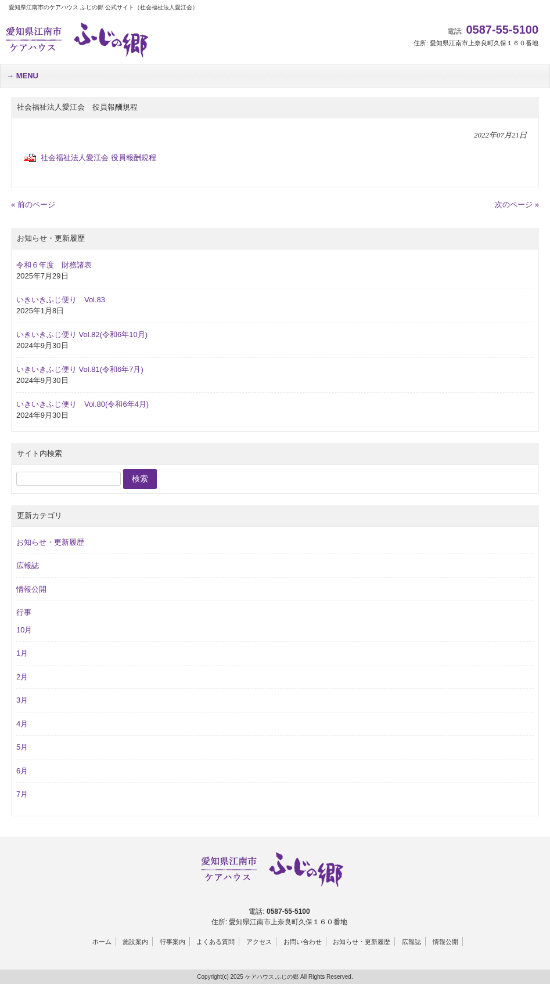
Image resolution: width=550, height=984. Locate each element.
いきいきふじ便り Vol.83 (60, 299)
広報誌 (27, 565)
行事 (23, 612)
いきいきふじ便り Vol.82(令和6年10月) (82, 334)
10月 (24, 629)
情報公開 (31, 589)
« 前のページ (33, 204)
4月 (22, 723)
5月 (22, 747)
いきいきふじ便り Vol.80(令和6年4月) (82, 404)
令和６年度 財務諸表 (54, 265)
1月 (22, 653)
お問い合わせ (302, 941)
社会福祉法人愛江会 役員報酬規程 (98, 157)
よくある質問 (215, 941)
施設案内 (135, 941)
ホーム (102, 941)
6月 (22, 770)
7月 (22, 794)
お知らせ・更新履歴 (50, 542)
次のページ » (517, 204)
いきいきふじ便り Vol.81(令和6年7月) (79, 369)
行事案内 (172, 941)
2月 (22, 676)
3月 (22, 700)
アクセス (259, 941)
